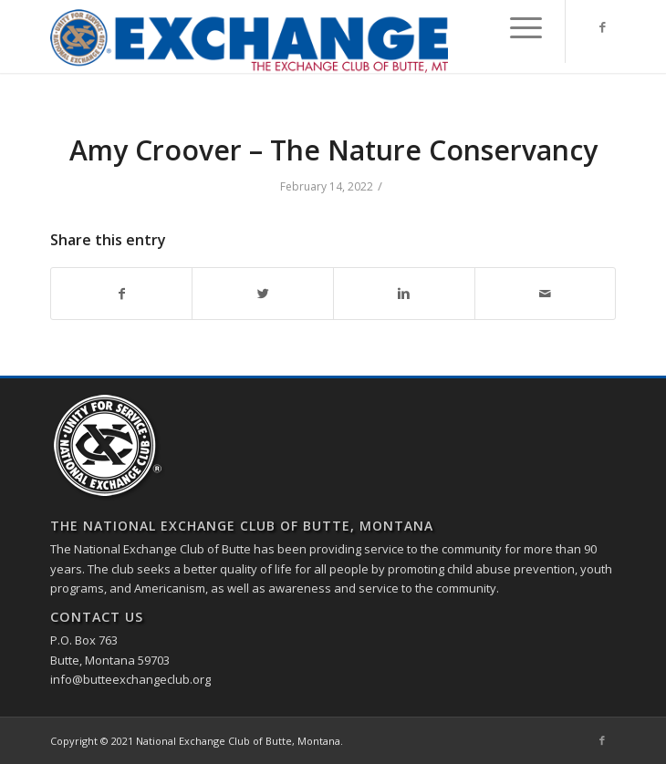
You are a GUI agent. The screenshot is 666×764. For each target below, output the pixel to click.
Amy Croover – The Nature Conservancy (333, 150)
